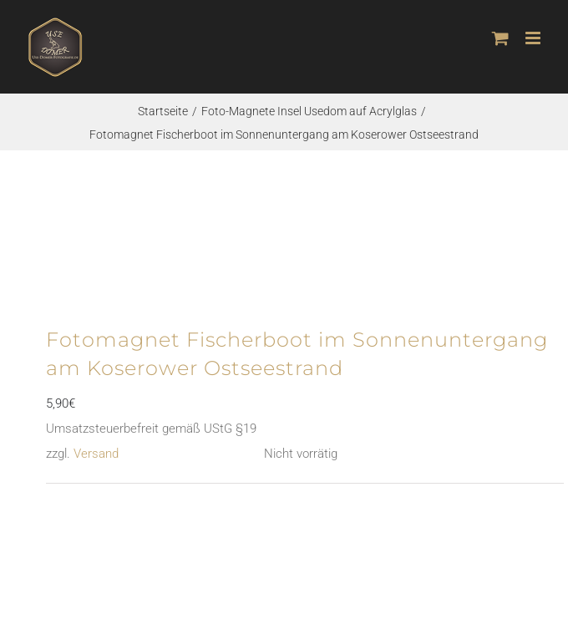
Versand (96, 453)
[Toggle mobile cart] (500, 38)
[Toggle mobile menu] (534, 38)
